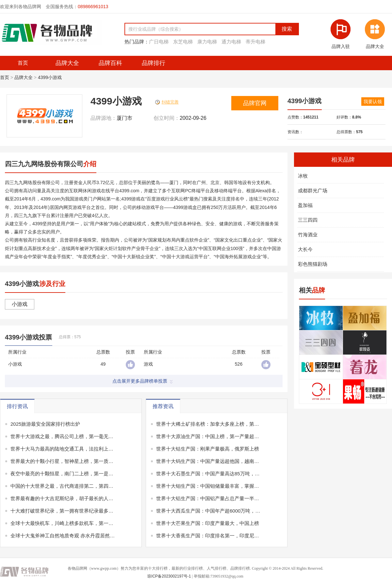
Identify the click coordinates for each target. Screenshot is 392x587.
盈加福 (305, 205)
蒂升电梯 (255, 41)
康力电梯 (207, 41)
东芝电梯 (183, 41)
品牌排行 (153, 63)
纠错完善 (167, 102)
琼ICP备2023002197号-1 (169, 576)
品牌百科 (110, 63)
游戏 (148, 364)
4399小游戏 (50, 77)
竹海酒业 (308, 234)
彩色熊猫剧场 (312, 264)
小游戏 (19, 304)
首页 (4, 77)
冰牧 (303, 176)
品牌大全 (67, 63)
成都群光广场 (312, 190)
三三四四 (308, 220)
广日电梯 (159, 41)
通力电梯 (231, 41)
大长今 (305, 249)
